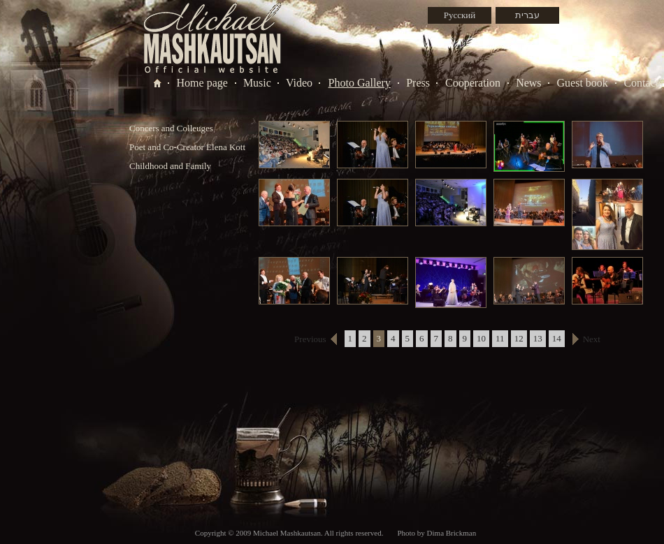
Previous (310, 339)
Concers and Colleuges (171, 128)
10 (481, 338)
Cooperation (472, 83)
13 (537, 338)
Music (257, 83)
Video (299, 83)
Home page (202, 83)
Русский (460, 15)
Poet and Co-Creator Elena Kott (187, 147)
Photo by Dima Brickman (436, 533)
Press (418, 83)
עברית (527, 15)
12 (519, 338)
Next (591, 339)
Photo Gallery (360, 83)
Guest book (582, 83)
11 (500, 338)
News (528, 83)
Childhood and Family (170, 166)
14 (556, 338)
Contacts (643, 83)
